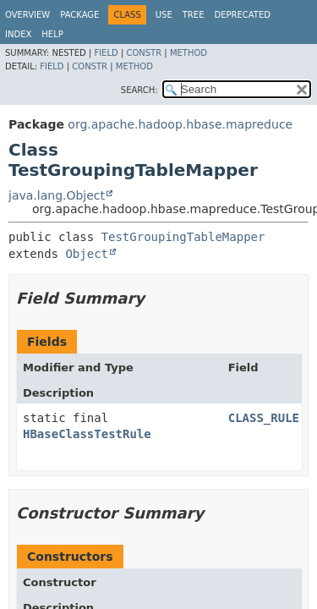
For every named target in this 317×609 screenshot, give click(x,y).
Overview (27, 14)
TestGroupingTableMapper (183, 237)
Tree (194, 14)
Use (164, 14)
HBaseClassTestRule (87, 434)
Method (188, 53)
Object (86, 254)
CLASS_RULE (263, 418)
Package (79, 14)
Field (106, 53)
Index (18, 34)
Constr (143, 53)
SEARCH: (139, 90)
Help (52, 34)
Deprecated (242, 14)
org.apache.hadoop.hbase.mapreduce (180, 124)
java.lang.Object (56, 195)
